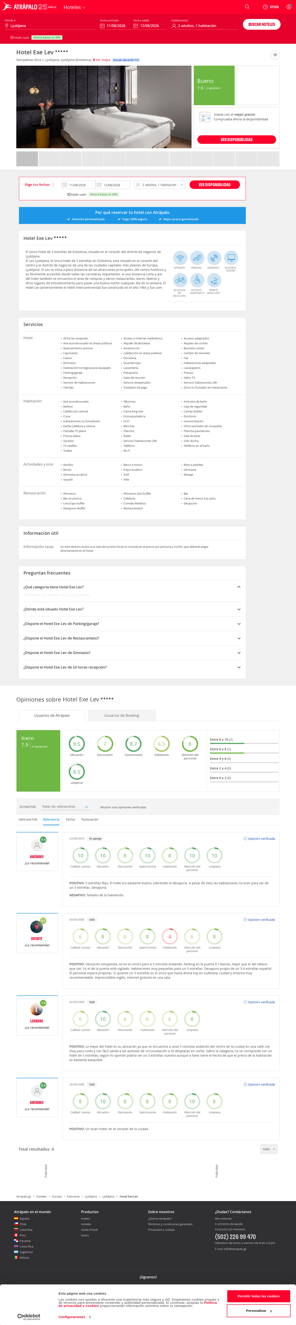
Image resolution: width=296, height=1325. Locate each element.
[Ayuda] (271, 7)
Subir (269, 1149)
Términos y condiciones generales (170, 1224)
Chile (23, 1224)
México (24, 1258)
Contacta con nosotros (230, 1229)
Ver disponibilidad (215, 184)
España (24, 1218)
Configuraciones (71, 1316)
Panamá (25, 1241)
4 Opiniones (213, 88)
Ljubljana (91, 1196)
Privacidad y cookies (161, 1230)
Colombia (26, 1230)
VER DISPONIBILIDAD (237, 139)
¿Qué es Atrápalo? (160, 1218)
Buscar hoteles (261, 24)
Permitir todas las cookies (259, 1295)
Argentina (26, 1252)
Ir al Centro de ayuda (229, 1224)
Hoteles (41, 1196)
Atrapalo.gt (23, 1196)
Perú (23, 1235)
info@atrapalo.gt (235, 1249)
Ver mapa (101, 60)
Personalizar (259, 1310)
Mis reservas (223, 1219)
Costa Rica (26, 1246)
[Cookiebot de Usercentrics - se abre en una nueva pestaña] (28, 1316)
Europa (57, 1196)
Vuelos (85, 1218)
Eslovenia (73, 1196)
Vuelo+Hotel (89, 1230)
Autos (85, 1235)
